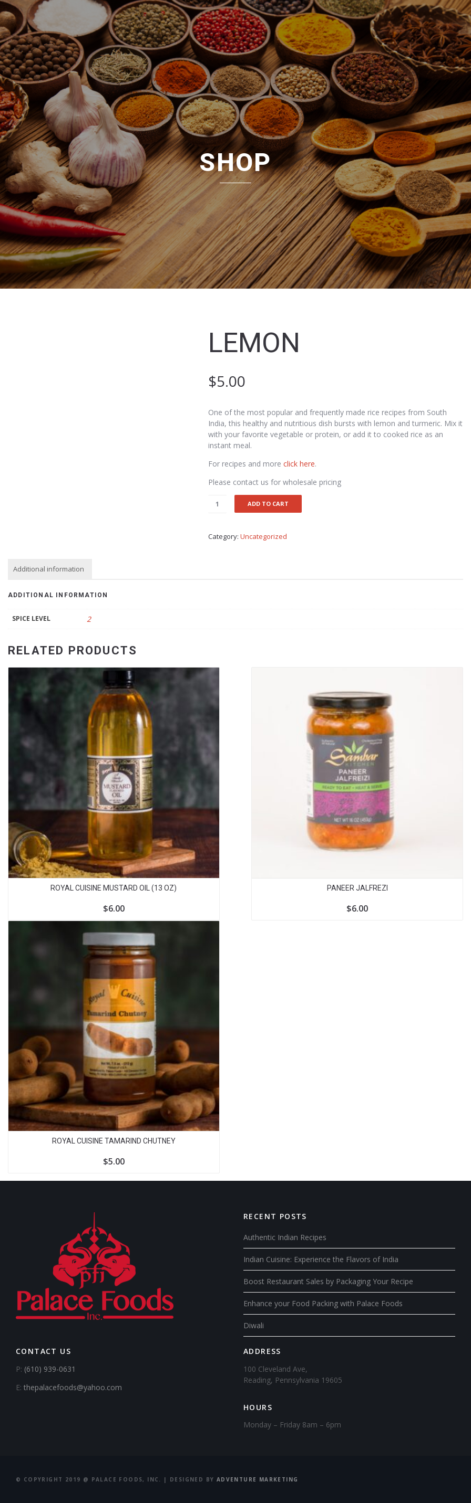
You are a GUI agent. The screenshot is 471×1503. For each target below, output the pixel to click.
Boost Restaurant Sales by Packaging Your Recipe (328, 1281)
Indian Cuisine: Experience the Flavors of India (320, 1259)
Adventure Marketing (258, 1479)
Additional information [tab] (48, 569)
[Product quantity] (217, 504)
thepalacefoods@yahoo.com (73, 1387)
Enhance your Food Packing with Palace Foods (323, 1303)
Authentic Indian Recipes (284, 1237)
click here (299, 464)
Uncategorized (263, 536)
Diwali (253, 1325)
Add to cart (268, 503)
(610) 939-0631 (50, 1369)
